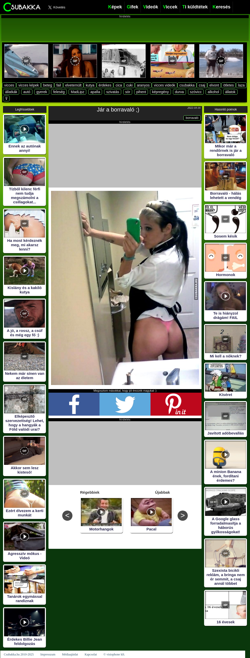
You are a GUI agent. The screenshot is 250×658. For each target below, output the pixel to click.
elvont (214, 85)
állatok (230, 92)
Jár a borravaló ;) (118, 109)
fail (58, 85)
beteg (47, 85)
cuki (129, 85)
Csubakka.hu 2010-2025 (19, 654)
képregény (160, 92)
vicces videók (164, 85)
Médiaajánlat (70, 654)
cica (119, 85)
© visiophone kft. (114, 654)
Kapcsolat (91, 654)
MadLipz (77, 92)
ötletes (228, 85)
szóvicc (196, 92)
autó (26, 92)
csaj (202, 85)
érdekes (105, 85)
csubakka (186, 85)
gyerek (41, 92)
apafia (95, 92)
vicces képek (28, 85)
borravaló (192, 118)
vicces (9, 85)
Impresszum (47, 654)
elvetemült (73, 85)
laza (241, 85)
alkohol (213, 92)
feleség (59, 92)
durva (179, 92)
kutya (90, 85)
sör (127, 92)
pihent (141, 92)
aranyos (143, 85)
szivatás (112, 92)
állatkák (11, 92)
